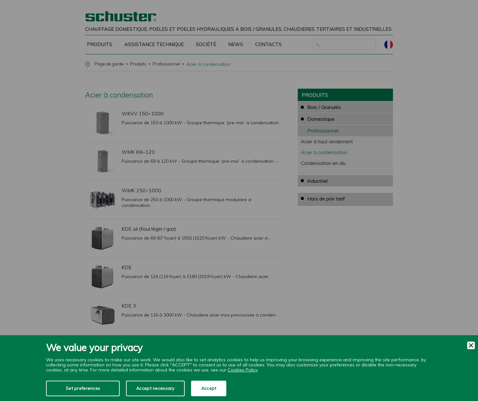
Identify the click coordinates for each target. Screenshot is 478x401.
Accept (208, 388)
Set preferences (83, 388)
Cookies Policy (242, 370)
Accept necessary (155, 388)
